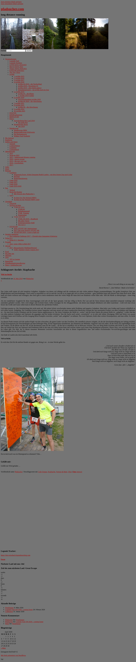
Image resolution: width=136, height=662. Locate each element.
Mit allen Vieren (23, 221)
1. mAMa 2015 (19, 76)
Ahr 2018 (21, 126)
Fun (6, 188)
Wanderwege (13, 128)
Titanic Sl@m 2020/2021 (18, 69)
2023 (11, 153)
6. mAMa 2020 (19, 97)
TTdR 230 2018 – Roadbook (28, 219)
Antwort (77, 472)
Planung (8, 171)
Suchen (3, 50)
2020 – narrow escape (17, 159)
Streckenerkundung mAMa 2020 (29, 99)
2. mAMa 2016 (19, 78)
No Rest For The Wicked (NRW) (25, 198)
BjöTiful (17, 176)
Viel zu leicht (6, 274)
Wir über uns (9, 253)
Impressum (9, 261)
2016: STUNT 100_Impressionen (25, 228)
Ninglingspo (9, 608)
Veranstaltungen (10, 59)
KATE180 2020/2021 (16, 70)
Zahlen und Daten (11, 142)
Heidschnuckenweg (20, 178)
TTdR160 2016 (19, 207)
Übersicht (12, 203)
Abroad (7, 246)
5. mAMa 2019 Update (26, 96)
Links (7, 167)
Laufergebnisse (14, 146)
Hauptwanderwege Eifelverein (24, 132)
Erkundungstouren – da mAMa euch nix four (33, 90)
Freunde (8, 242)
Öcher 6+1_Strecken (16, 240)
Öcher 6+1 (8, 238)
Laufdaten (12, 148)
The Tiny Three (14, 72)
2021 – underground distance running (22, 157)
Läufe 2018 (13, 184)
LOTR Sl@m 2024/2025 (18, 65)
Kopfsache (51, 472)
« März (3, 648)
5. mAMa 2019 (19, 92)
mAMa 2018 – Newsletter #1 (28, 86)
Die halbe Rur (23, 122)
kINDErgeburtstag (15, 115)
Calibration (9, 611)
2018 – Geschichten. (16, 163)
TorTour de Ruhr (15, 205)
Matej (7, 624)
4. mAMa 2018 (19, 82)
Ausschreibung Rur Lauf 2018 (24, 121)
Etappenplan (22, 215)
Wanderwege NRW (20, 130)
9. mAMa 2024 (19, 109)
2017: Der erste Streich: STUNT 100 (26, 230)
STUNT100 (13, 227)
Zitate (7, 169)
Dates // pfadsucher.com (13, 265)
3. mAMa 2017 (19, 80)
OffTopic (8, 255)
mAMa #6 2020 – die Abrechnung (30, 101)
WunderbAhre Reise (21, 124)
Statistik (12, 144)
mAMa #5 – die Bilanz (26, 94)
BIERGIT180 (14, 117)
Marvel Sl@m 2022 (16, 67)
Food (7, 252)
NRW (11, 196)
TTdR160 (21, 209)
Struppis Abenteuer (11, 234)
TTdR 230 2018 (19, 217)
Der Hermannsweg (20, 134)
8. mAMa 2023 (19, 105)
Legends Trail (14, 61)
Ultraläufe (8, 201)
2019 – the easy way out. (18, 161)
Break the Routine (15, 192)
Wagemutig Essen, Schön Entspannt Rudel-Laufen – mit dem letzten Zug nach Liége (43, 175)
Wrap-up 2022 (14, 155)
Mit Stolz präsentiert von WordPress (13, 655)
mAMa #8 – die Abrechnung (28, 107)
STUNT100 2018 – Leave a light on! (26, 232)
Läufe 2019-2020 (15, 186)
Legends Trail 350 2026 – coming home (19, 610)
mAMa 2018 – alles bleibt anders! (29, 88)
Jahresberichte (10, 151)
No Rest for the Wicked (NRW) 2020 (26, 200)
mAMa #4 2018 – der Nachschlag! (30, 84)
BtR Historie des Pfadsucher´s (24, 194)
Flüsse (11, 119)
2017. (11, 165)
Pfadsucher (30, 279)
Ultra (69, 472)
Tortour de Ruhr (61, 472)
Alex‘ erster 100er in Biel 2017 (20, 244)
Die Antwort (9, 138)
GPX (7, 257)
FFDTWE (12, 113)
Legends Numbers (15, 63)
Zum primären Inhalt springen (11, 2)
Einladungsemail (24, 211)
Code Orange (42, 472)
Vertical (12, 190)
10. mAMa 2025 (19, 111)
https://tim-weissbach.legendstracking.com (15, 555)
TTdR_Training (23, 213)
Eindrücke (8, 140)
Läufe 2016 (13, 180)
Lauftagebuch (14, 149)
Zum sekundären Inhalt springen (12, 4)
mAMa (11, 74)
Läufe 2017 (13, 182)
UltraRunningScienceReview (15, 263)
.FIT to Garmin (14, 259)
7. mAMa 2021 (19, 103)
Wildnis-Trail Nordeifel (22, 136)
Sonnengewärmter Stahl (26, 223)
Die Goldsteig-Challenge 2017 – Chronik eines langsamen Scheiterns (33, 236)
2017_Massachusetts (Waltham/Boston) (23, 248)
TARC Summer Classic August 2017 (26, 250)
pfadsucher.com (12, 9)
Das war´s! (22, 225)
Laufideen (12, 173)
